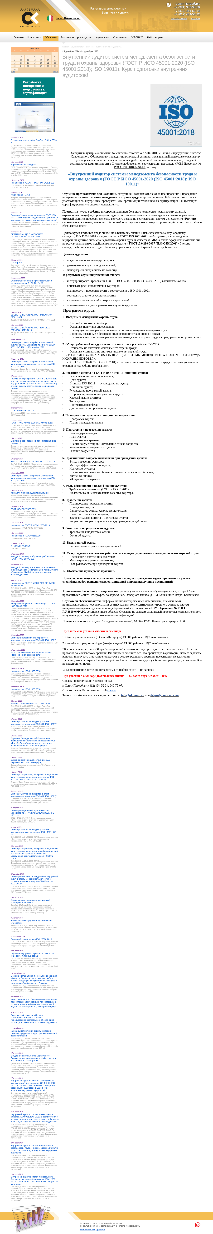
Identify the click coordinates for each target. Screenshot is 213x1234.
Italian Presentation (68, 18)
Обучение (75, 47)
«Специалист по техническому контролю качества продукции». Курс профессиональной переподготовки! (34, 1033)
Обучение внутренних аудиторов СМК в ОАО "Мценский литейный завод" (33, 954)
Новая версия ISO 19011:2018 (25, 536)
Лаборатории (155, 37)
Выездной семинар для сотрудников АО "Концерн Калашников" (30, 901)
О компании (120, 37)
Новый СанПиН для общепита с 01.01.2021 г (33, 461)
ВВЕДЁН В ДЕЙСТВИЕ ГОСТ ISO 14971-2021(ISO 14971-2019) (31, 328)
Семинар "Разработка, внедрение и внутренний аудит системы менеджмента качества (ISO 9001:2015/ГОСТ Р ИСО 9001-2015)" (34, 777)
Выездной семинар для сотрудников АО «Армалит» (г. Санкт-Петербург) (30, 761)
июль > (55, 71)
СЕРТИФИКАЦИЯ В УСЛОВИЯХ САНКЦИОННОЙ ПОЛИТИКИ (27, 235)
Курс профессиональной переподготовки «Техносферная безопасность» (31, 653)
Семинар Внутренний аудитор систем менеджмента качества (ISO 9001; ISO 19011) (33, 639)
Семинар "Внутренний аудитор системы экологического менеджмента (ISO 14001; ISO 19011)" (33, 832)
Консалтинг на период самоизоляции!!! (30, 493)
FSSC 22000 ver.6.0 (20, 195)
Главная (65, 47)
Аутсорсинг (102, 37)
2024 (82, 47)
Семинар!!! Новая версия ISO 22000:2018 (31, 939)
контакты (195, 18)
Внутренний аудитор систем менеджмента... (104, 47)
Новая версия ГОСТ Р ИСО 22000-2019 (30, 525)
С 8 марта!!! (16, 262)
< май (13, 71)
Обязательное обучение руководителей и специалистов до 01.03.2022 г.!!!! (31, 282)
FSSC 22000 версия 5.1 (22, 410)
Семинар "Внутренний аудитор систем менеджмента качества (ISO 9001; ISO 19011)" (34, 722)
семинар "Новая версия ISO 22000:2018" (31, 703)
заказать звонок (179, 18)
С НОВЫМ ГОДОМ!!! (21, 546)
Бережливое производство (24, 164)
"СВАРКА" (137, 37)
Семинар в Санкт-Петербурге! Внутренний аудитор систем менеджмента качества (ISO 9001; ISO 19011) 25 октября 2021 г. (33, 344)
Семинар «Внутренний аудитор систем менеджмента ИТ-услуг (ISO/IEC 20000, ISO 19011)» (32, 812)
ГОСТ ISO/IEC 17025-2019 (24, 509)
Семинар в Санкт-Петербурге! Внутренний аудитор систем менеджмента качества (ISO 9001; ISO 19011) (33, 364)
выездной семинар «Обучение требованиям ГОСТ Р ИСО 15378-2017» (32, 557)
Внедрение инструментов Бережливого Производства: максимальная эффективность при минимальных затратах (33, 1058)
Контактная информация (92, 1229)
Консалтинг (34, 37)
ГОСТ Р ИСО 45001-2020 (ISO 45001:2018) (32, 423)
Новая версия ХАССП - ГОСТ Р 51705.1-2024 (33, 183)
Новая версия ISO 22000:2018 (25, 671)
